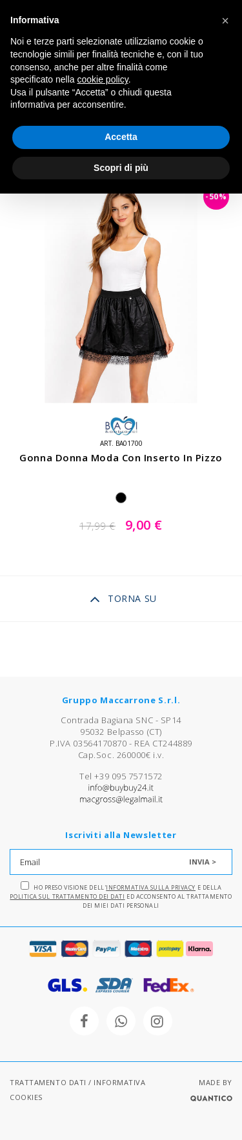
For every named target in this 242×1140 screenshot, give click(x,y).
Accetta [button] (121, 137)
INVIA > (202, 861)
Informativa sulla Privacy (151, 887)
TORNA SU (123, 599)
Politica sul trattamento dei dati (67, 896)
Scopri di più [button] (121, 168)
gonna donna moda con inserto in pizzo (120, 457)
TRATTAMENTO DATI (48, 1082)
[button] (225, 20)
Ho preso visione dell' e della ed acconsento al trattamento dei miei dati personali (121, 895)
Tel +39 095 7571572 (120, 776)
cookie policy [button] (102, 79)
